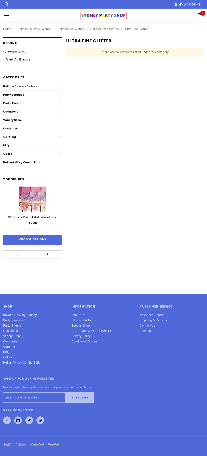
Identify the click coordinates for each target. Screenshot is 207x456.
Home (7, 29)
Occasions (10, 111)
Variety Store (12, 120)
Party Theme (12, 103)
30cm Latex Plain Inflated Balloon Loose (32, 217)
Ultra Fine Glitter (136, 29)
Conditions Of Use (84, 341)
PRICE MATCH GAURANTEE (92, 330)
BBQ (6, 145)
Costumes (10, 128)
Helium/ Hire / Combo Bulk (21, 162)
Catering (9, 137)
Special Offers (81, 325)
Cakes (7, 154)
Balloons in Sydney (71, 29)
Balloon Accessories (104, 29)
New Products (81, 320)
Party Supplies (13, 94)
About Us (78, 315)
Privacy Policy (81, 336)
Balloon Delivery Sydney (34, 29)
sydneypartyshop (15, 51)
